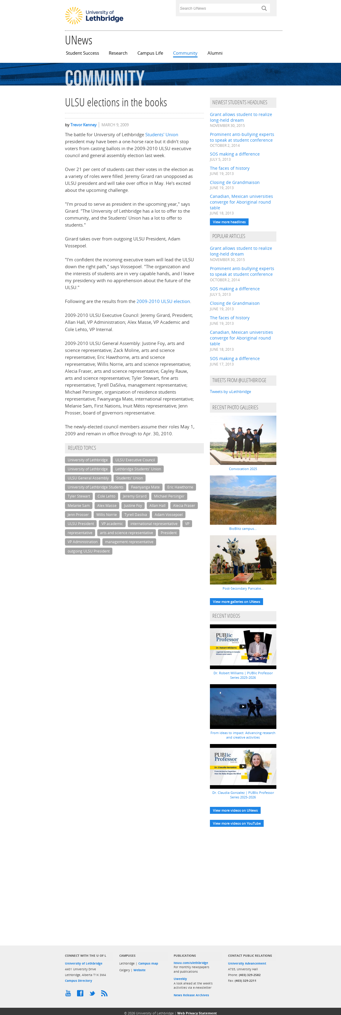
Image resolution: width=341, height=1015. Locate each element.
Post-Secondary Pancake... (243, 588)
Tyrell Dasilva (135, 514)
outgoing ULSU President (89, 551)
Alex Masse (107, 505)
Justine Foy (133, 505)
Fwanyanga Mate (145, 487)
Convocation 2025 (243, 468)
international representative (154, 523)
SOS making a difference (235, 154)
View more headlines (229, 222)
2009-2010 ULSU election (163, 301)
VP (187, 523)
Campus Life (150, 53)
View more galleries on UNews (236, 601)
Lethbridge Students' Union (138, 469)
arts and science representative (126, 532)
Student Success (82, 53)
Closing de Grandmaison (235, 182)
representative (80, 532)
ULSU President (81, 523)
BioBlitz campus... (243, 528)
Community (185, 53)
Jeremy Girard (134, 496)
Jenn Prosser (78, 514)
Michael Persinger (169, 496)
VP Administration (83, 542)
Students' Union (161, 134)
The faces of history (229, 168)
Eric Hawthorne (180, 487)
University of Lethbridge (88, 460)
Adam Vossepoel (169, 514)
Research (118, 53)
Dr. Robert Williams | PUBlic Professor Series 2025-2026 (243, 675)
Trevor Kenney (83, 124)
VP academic (112, 523)
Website (140, 970)
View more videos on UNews (235, 810)
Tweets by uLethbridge (230, 391)
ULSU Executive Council (135, 460)
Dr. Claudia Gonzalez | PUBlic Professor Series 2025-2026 (243, 794)
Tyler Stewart (79, 496)
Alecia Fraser (184, 505)
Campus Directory (78, 980)
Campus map (148, 963)
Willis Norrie (106, 514)
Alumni (215, 53)
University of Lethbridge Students (96, 487)
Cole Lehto (106, 496)
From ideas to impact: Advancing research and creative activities (243, 735)
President (169, 532)
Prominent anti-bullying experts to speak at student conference (242, 137)
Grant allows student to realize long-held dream (241, 117)
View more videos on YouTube (237, 823)
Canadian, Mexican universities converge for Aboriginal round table (241, 202)
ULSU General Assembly (88, 478)
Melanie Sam (79, 505)
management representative (129, 542)
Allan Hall (158, 505)
